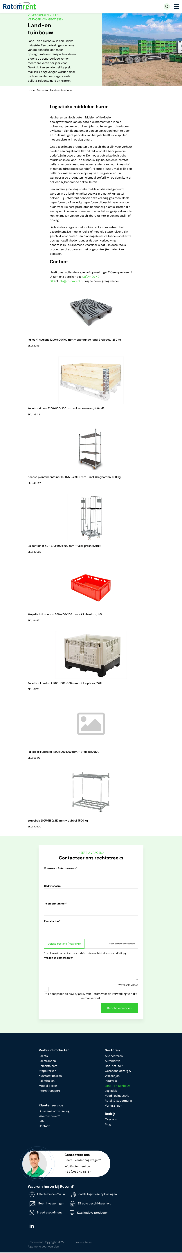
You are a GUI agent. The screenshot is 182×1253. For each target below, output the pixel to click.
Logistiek (111, 1094)
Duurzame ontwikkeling (54, 1115)
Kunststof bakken (50, 1079)
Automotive (112, 1065)
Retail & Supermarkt (118, 1104)
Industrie (111, 1084)
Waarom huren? (49, 1120)
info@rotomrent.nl (71, 281)
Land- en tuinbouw (117, 1089)
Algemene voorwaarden (44, 1250)
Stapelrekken (47, 1074)
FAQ (41, 1125)
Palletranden (47, 1065)
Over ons (111, 1123)
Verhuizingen (113, 1109)
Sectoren (42, 90)
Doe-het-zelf (113, 1069)
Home (31, 90)
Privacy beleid (84, 1246)
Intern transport (49, 1094)
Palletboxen (47, 1084)
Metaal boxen (48, 1089)
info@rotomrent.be (77, 1170)
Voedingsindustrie (117, 1099)
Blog (108, 1128)
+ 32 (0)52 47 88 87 (77, 1175)
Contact (44, 1130)
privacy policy (77, 997)
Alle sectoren (114, 1060)
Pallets (43, 1060)
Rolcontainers (48, 1069)
